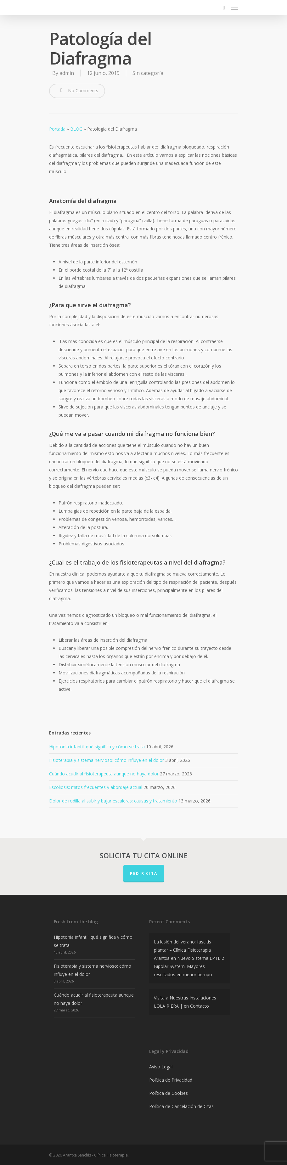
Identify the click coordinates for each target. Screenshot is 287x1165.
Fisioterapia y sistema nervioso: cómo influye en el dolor (106, 760)
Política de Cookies (168, 1093)
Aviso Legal (160, 1067)
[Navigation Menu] (234, 7)
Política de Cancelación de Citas (181, 1106)
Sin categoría (147, 73)
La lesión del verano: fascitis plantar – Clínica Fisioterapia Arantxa (182, 950)
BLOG (76, 129)
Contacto (199, 1006)
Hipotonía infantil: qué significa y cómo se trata (97, 747)
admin (66, 73)
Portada (57, 129)
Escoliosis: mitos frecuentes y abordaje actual (95, 787)
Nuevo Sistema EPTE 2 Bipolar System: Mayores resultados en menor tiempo (189, 966)
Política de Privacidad (170, 1080)
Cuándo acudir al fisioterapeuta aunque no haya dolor (104, 774)
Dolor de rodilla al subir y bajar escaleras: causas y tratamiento (113, 801)
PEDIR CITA (143, 873)
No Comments (77, 90)
